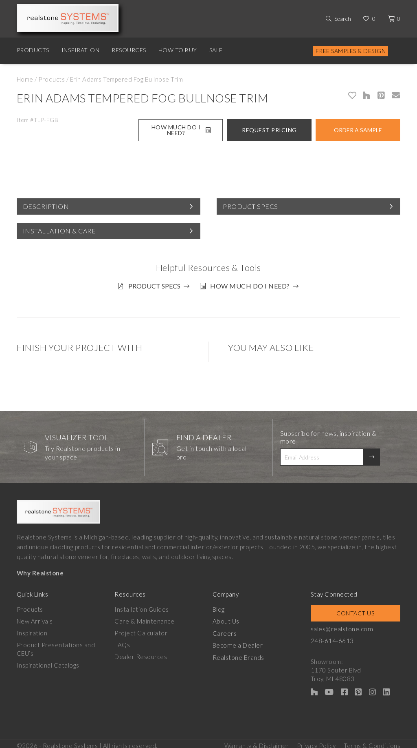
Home (25, 79)
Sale (216, 50)
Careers (225, 629)
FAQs (122, 641)
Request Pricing (269, 130)
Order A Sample (358, 130)
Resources (129, 50)
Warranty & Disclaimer (256, 740)
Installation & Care (59, 231)
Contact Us (355, 609)
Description (46, 206)
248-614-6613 (332, 637)
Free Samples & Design (351, 50)
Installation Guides (141, 606)
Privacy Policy (316, 740)
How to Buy (177, 50)
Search (342, 18)
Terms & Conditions (372, 740)
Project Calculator (140, 629)
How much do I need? (253, 286)
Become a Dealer (237, 641)
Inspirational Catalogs (48, 662)
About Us (226, 617)
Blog (219, 606)
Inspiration (80, 50)
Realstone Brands (238, 653)
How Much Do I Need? (181, 130)
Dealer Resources (140, 653)
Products (33, 50)
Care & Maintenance (144, 617)
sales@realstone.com (342, 625)
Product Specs (250, 206)
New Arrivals (35, 617)
